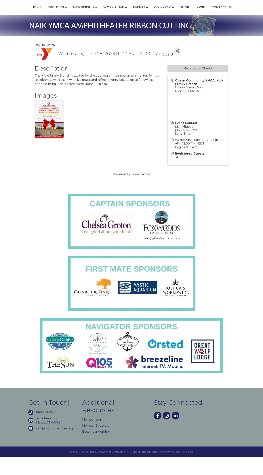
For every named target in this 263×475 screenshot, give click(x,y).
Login (234, 11)
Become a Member (96, 449)
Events (131, 11)
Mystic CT (187, 469)
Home (29, 11)
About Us (48, 11)
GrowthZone (141, 192)
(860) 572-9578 (186, 147)
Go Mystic (196, 11)
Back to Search (45, 62)
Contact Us (131, 25)
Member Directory (95, 443)
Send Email (183, 151)
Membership (76, 11)
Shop (218, 11)
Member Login (93, 437)
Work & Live (106, 11)
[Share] (177, 68)
